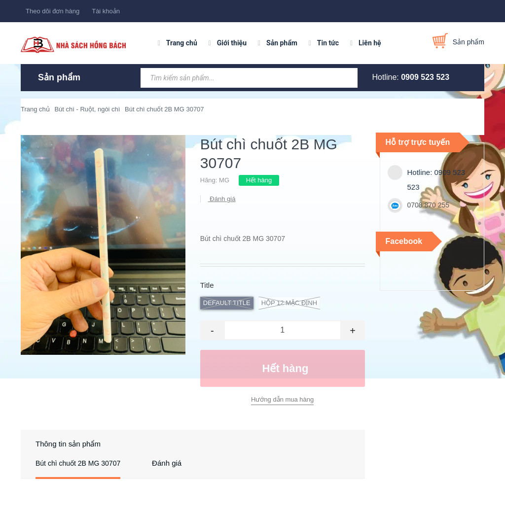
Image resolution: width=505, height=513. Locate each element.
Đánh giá (222, 199)
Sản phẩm (281, 43)
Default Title (226, 303)
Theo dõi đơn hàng (52, 11)
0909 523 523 (425, 77)
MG (224, 180)
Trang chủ (181, 43)
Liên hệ (370, 43)
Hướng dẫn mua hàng (282, 399)
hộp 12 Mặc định (289, 303)
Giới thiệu (232, 43)
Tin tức (328, 43)
